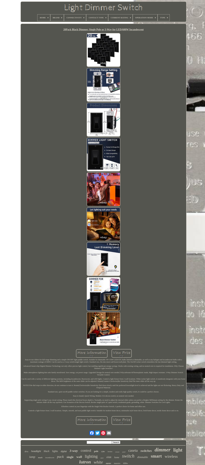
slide (108, 457)
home (116, 457)
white (98, 462)
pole (96, 451)
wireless (171, 456)
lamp (32, 457)
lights (55, 451)
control (86, 450)
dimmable (142, 457)
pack (60, 457)
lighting (91, 456)
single (70, 457)
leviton (110, 452)
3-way (73, 451)
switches (146, 451)
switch (128, 456)
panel (123, 452)
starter (108, 463)
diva (26, 451)
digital (64, 451)
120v (103, 451)
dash (102, 458)
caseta (133, 450)
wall (79, 457)
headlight (36, 451)
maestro (117, 463)
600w (125, 463)
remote (117, 452)
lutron (85, 461)
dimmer (162, 450)
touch (40, 457)
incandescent (49, 458)
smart (156, 456)
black (46, 451)
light (177, 450)
